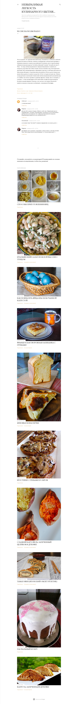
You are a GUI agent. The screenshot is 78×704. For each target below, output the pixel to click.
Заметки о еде (24, 91)
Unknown (24, 101)
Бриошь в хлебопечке (28, 423)
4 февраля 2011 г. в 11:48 (32, 108)
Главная (24, 21)
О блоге (37, 21)
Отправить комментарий (30, 262)
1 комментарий (27, 425)
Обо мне (31, 21)
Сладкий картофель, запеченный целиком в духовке (34, 543)
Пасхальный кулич (27, 649)
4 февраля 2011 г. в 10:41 (33, 101)
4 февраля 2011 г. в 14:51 (34, 120)
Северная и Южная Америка (36, 91)
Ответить (24, 105)
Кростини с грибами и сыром (32, 480)
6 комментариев (28, 347)
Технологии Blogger (39, 699)
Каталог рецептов (47, 21)
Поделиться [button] (20, 88)
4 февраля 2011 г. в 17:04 (32, 128)
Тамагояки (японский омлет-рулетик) (37, 581)
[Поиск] (60, 4)
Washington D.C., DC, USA (26, 93)
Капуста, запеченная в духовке (33, 687)
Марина (24, 108)
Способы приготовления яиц (32, 204)
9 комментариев (28, 689)
